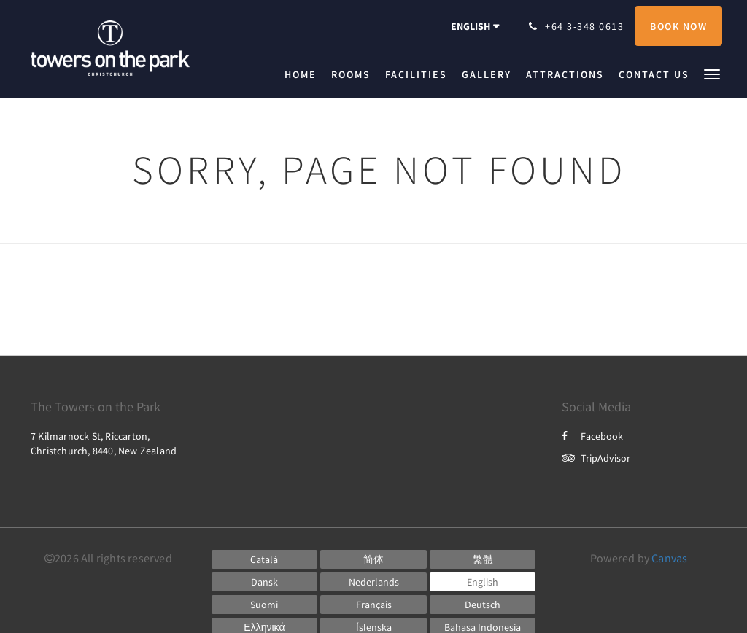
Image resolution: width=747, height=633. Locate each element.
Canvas (669, 558)
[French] (373, 604)
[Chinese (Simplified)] (373, 559)
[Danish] (265, 581)
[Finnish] (265, 604)
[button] (712, 73)
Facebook (592, 436)
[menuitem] (304, 74)
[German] (483, 604)
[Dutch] (373, 581)
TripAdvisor (596, 458)
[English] (483, 581)
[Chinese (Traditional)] (483, 559)
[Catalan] (265, 559)
